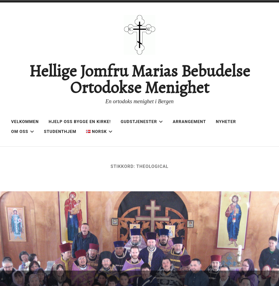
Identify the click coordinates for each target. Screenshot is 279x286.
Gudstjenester (142, 121)
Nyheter (226, 121)
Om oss (22, 131)
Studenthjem (60, 131)
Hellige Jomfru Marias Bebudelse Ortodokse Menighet (139, 79)
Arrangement (189, 121)
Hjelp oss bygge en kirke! (80, 121)
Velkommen (25, 121)
